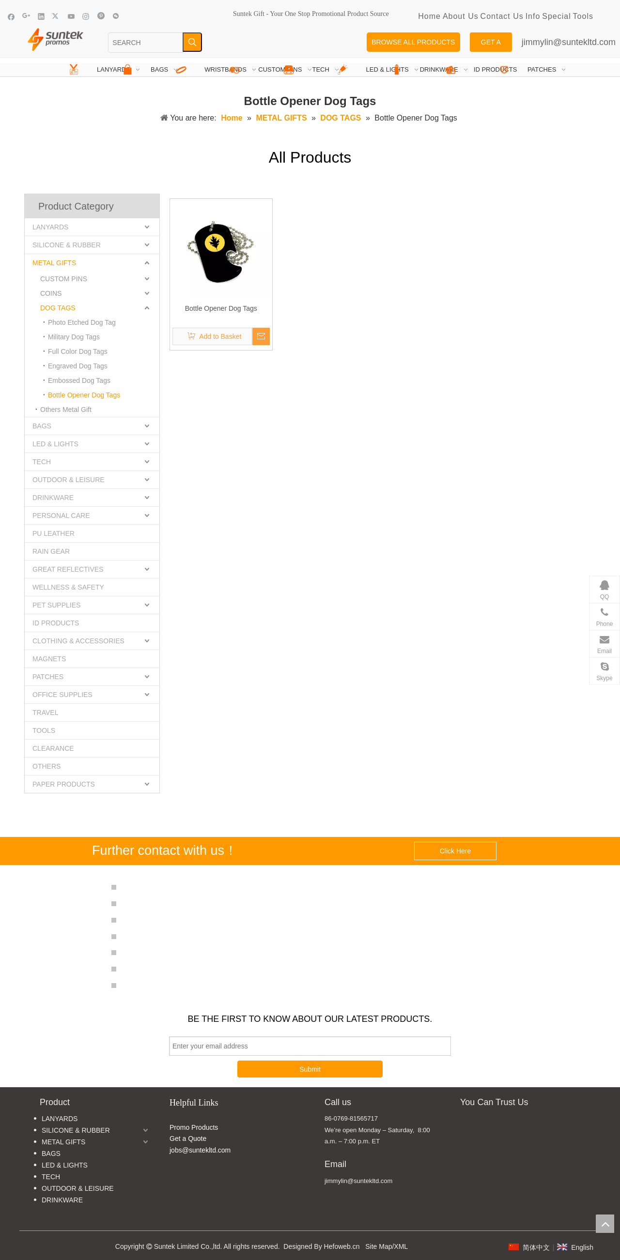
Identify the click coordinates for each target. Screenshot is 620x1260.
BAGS (41, 426)
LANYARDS (50, 227)
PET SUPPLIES (56, 605)
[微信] (116, 16)
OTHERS (46, 766)
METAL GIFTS (54, 263)
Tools (583, 16)
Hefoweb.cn (342, 1246)
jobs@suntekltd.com (200, 1150)
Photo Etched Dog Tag (82, 322)
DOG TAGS (58, 308)
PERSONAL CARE (61, 515)
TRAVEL (45, 712)
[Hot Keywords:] (192, 42)
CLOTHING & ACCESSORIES (78, 641)
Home (429, 16)
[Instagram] (86, 16)
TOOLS (43, 730)
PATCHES (47, 677)
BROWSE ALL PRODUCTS (413, 42)
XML (401, 1246)
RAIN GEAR (51, 551)
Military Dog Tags (74, 337)
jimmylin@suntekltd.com (569, 42)
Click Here (455, 851)
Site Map (378, 1246)
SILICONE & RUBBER (66, 245)
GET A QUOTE (491, 45)
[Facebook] (11, 16)
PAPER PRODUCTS (63, 784)
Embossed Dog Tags (79, 380)
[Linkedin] (41, 16)
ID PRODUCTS (55, 623)
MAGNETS (49, 659)
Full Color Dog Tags (78, 351)
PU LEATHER (53, 533)
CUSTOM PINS (63, 279)
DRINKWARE (53, 497)
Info (533, 16)
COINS (51, 293)
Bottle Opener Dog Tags (84, 395)
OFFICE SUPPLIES (62, 694)
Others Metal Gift (66, 409)
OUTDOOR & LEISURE (68, 480)
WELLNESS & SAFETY (68, 587)
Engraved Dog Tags (78, 366)
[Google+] (26, 16)
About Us (461, 16)
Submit (310, 1069)
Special (556, 16)
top (605, 1223)
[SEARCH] (145, 42)
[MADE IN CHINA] (469, 1133)
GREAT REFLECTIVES (68, 569)
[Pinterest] (101, 16)
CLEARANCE (53, 748)
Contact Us (502, 16)
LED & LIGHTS (55, 444)
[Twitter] (56, 16)
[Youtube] (71, 16)
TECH (41, 462)
